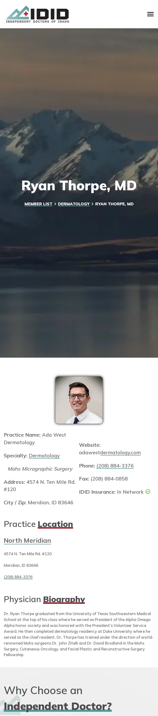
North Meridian (27, 540)
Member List (38, 203)
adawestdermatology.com (110, 452)
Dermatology (74, 203)
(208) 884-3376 (115, 466)
